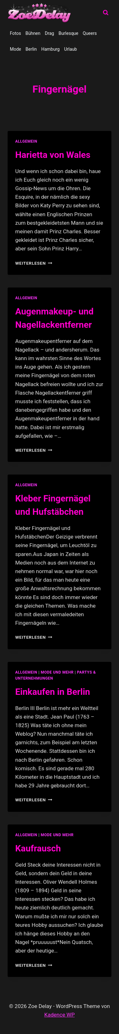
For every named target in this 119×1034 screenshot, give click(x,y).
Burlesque (68, 33)
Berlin (31, 49)
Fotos (15, 33)
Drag (49, 33)
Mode (15, 49)
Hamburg (50, 49)
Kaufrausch (38, 848)
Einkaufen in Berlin (52, 692)
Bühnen (32, 33)
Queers (90, 33)
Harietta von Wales (52, 155)
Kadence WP (59, 1014)
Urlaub (70, 49)
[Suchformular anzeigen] (105, 12)
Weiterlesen (33, 263)
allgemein (26, 141)
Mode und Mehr (57, 672)
